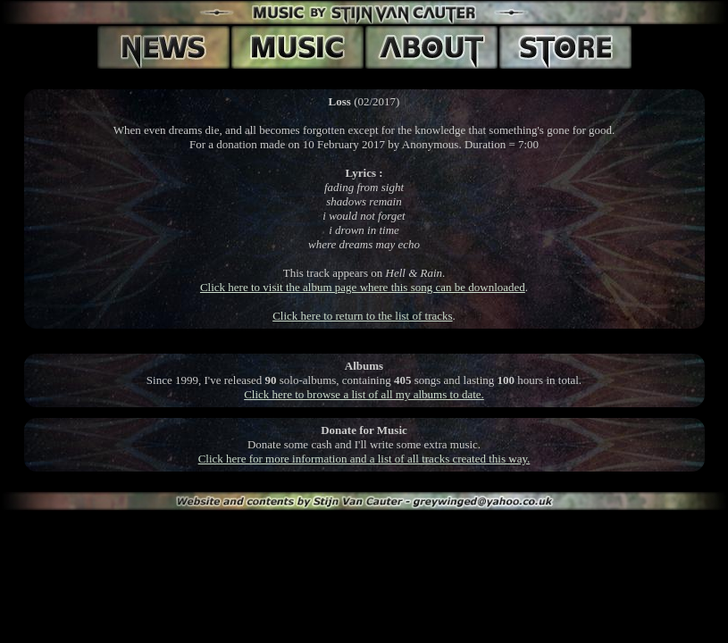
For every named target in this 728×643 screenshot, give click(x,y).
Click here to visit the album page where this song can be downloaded (362, 287)
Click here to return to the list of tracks (362, 315)
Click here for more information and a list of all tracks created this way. (364, 458)
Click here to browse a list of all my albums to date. (364, 394)
